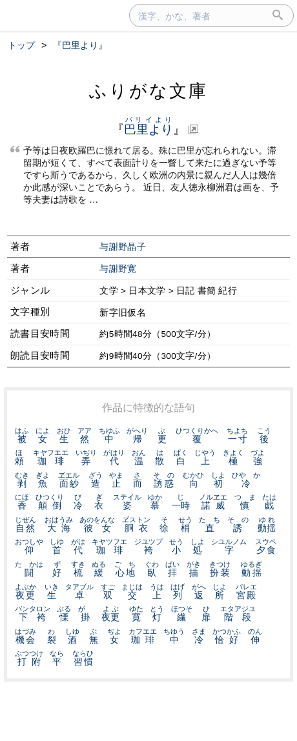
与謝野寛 (117, 269)
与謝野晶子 (122, 247)
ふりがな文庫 (148, 91)
